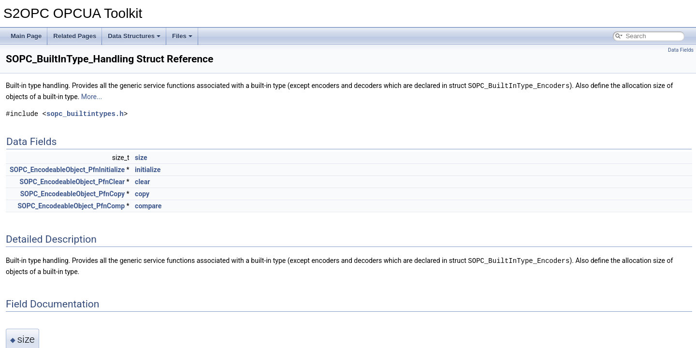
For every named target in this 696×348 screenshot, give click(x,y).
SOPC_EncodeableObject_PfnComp (71, 205)
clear (142, 181)
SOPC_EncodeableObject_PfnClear (72, 181)
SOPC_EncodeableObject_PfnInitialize (67, 169)
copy (142, 193)
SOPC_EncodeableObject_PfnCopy (72, 193)
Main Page (26, 36)
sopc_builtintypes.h (85, 113)
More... (91, 96)
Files (182, 36)
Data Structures (134, 36)
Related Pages (74, 36)
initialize (147, 169)
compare (148, 205)
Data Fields (681, 50)
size (141, 157)
